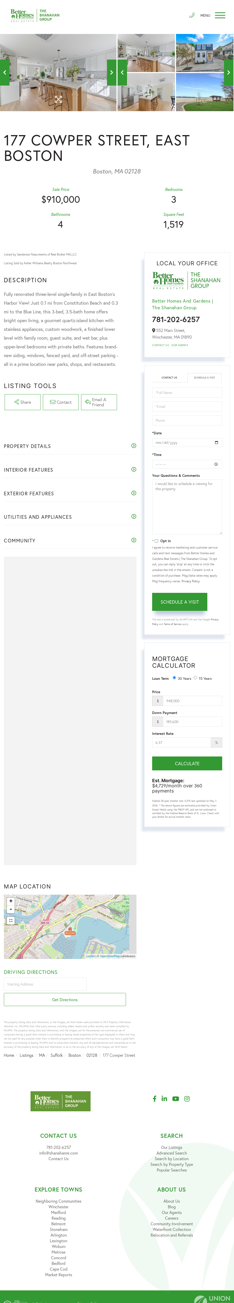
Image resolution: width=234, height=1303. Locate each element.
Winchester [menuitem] (58, 1193)
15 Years (203, 678)
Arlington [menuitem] (59, 1221)
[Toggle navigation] (211, 17)
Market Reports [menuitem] (58, 1261)
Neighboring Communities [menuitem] (58, 1187)
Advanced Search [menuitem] (172, 1139)
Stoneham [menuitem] (58, 1216)
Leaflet (90, 957)
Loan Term (160, 678)
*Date (157, 433)
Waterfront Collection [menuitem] (172, 1216)
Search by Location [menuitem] (172, 1145)
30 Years (182, 678)
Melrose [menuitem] (58, 1238)
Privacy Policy (190, 581)
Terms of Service (172, 624)
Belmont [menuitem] (58, 1210)
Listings (26, 1041)
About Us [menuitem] (171, 1187)
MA (42, 1041)
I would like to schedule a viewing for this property (187, 506)
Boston (75, 1041)
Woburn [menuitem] (58, 1233)
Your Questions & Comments (176, 475)
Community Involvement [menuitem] (172, 1210)
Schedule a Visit (204, 377)
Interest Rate (162, 733)
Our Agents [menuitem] (172, 1199)
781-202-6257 (176, 319)
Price (156, 692)
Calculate (187, 763)
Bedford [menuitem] (58, 1250)
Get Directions (112, 986)
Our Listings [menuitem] (171, 1134)
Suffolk (57, 1041)
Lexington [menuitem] (58, 1227)
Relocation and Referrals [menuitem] (172, 1221)
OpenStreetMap (110, 957)
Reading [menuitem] (59, 1204)
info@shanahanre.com (58, 1139)
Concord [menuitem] (58, 1244)
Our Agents (179, 345)
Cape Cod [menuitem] (58, 1255)
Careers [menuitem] (171, 1204)
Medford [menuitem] (58, 1199)
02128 (91, 1041)
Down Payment (164, 712)
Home (9, 1041)
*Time (156, 454)
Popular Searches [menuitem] (172, 1156)
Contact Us (160, 345)
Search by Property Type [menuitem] (171, 1151)
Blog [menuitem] (172, 1193)
